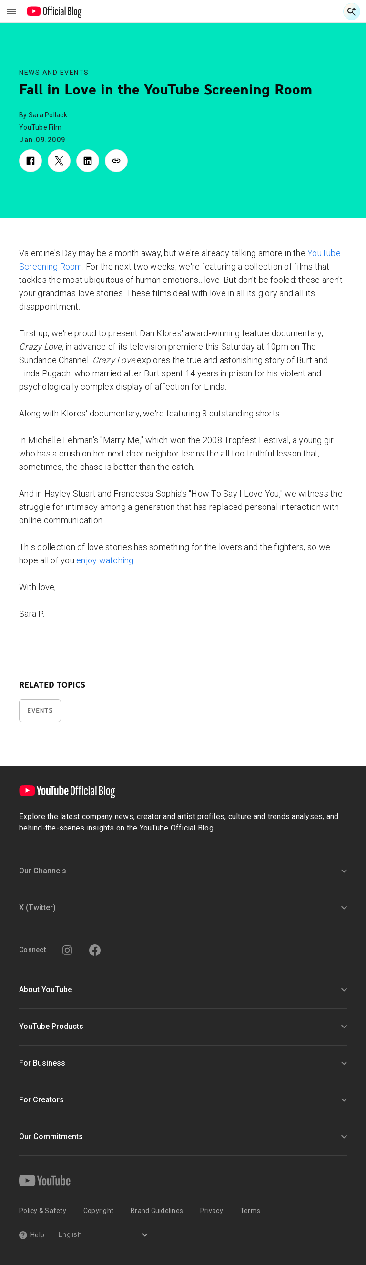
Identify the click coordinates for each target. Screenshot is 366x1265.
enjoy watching (105, 560)
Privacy (211, 1210)
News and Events (54, 72)
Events (40, 710)
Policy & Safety (42, 1210)
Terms (250, 1210)
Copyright (98, 1210)
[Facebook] (95, 950)
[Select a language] (103, 1236)
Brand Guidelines (157, 1210)
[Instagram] (67, 950)
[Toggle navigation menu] (11, 11)
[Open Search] (351, 11)
